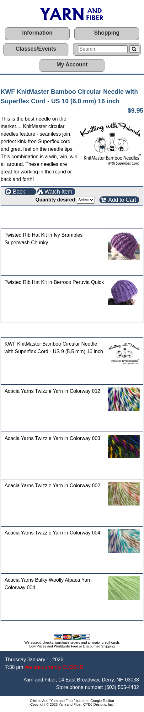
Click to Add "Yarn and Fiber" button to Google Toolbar (72, 701)
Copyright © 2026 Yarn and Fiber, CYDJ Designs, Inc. (72, 704)
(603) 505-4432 (122, 687)
